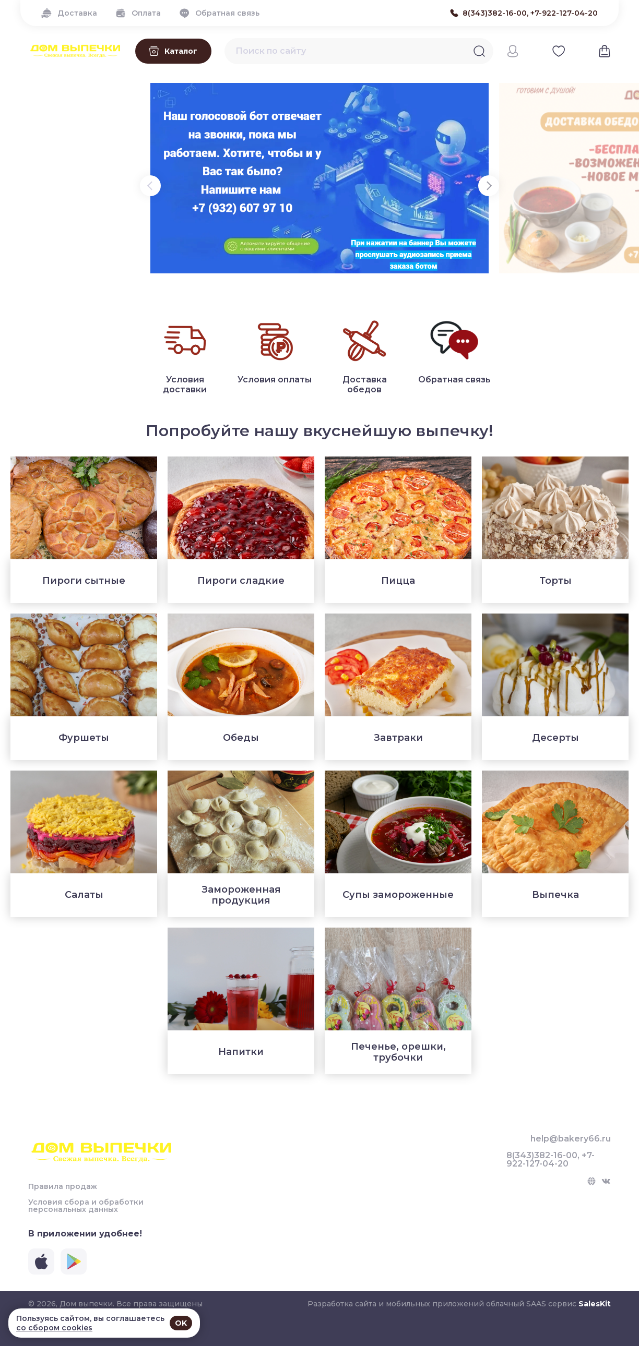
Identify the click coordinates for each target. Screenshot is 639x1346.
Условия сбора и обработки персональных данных (86, 1205)
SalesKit (594, 1303)
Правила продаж (62, 1186)
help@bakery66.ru (570, 1139)
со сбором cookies (54, 1327)
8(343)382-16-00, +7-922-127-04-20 (550, 1159)
